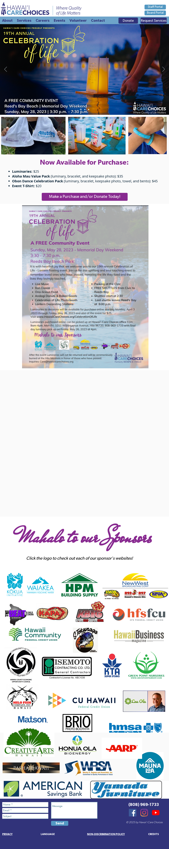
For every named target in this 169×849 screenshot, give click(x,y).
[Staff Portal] (155, 7)
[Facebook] (132, 812)
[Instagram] (144, 812)
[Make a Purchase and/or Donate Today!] (85, 197)
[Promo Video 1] (88, 109)
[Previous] (5, 69)
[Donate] (128, 21)
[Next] (163, 69)
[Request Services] (154, 21)
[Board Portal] (155, 13)
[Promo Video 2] (84, 109)
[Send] (59, 823)
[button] (153, 834)
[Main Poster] (81, 109)
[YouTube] (156, 812)
